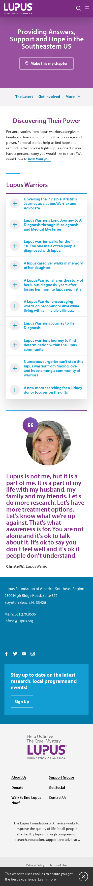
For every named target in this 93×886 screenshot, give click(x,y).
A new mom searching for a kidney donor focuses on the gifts (46, 390)
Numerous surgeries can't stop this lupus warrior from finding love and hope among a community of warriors (46, 368)
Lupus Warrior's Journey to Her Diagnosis (43, 325)
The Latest (24, 96)
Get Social (57, 787)
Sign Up (22, 701)
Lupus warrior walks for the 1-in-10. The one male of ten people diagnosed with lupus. (44, 246)
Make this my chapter (49, 63)
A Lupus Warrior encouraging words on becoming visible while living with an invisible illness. (44, 306)
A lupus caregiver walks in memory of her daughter (46, 265)
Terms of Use (58, 865)
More (70, 96)
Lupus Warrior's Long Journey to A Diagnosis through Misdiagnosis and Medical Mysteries (46, 225)
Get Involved (49, 96)
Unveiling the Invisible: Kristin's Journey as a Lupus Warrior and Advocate (43, 203)
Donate (17, 787)
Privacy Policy (35, 865)
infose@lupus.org (18, 620)
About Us (18, 777)
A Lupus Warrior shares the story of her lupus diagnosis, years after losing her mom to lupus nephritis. (46, 285)
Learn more (47, 879)
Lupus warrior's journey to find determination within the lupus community (43, 345)
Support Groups (61, 777)
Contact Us (57, 797)
